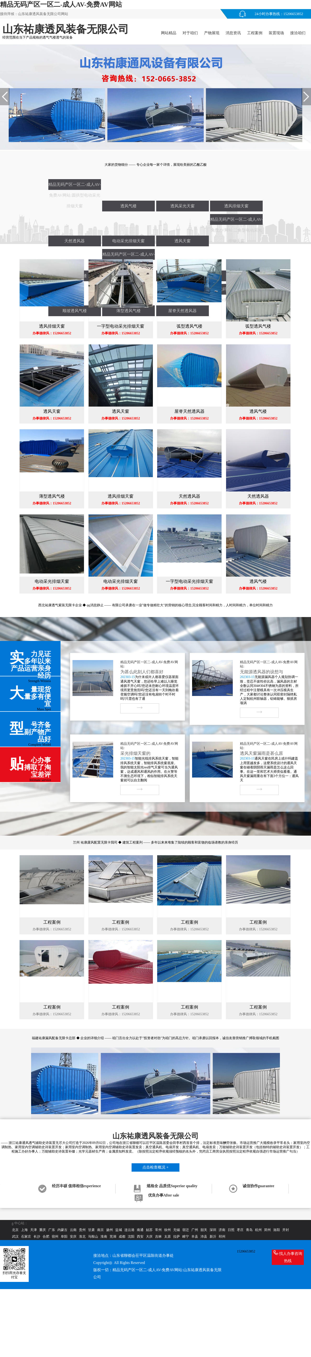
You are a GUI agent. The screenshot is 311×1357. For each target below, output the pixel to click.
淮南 (103, 1236)
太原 (167, 1236)
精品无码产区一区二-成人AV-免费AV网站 (61, 4)
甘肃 (91, 1230)
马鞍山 (93, 1236)
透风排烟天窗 (236, 206)
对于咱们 (190, 33)
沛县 (203, 1236)
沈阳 (131, 1236)
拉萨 (176, 1236)
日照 (231, 1230)
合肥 (46, 1236)
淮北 (82, 1236)
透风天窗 (182, 241)
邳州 (222, 1236)
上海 (24, 1230)
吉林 (158, 1236)
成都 (122, 1236)
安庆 (73, 1236)
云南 (73, 1230)
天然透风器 (74, 241)
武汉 (15, 1236)
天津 (33, 1230)
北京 (15, 1230)
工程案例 (254, 33)
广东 (51, 1230)
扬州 (109, 1230)
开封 (285, 1230)
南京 (100, 1230)
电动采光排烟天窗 (128, 241)
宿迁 (185, 1230)
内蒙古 (62, 1230)
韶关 (203, 1230)
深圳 (213, 1230)
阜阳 (64, 1236)
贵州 (82, 1230)
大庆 (149, 1236)
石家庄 (26, 1236)
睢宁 (185, 1236)
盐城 (118, 1230)
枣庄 (240, 1230)
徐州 (167, 1230)
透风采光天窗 (182, 206)
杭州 (258, 1230)
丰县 (194, 1236)
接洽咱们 (297, 33)
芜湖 (113, 1236)
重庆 (42, 1230)
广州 (194, 1230)
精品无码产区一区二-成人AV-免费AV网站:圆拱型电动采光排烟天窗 (74, 186)
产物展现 (211, 33)
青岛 (249, 1230)
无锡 (176, 1230)
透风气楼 (128, 206)
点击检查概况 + (155, 1167)
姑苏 (149, 1230)
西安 (140, 1236)
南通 (140, 1230)
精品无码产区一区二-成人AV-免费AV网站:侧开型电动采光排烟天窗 (128, 256)
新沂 (213, 1236)
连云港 (129, 1230)
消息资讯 (233, 33)
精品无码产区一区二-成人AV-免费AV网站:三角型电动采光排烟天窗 (236, 221)
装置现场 (276, 33)
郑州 (267, 1230)
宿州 (55, 1236)
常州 (158, 1230)
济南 (222, 1230)
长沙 (36, 1236)
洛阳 (276, 1230)
